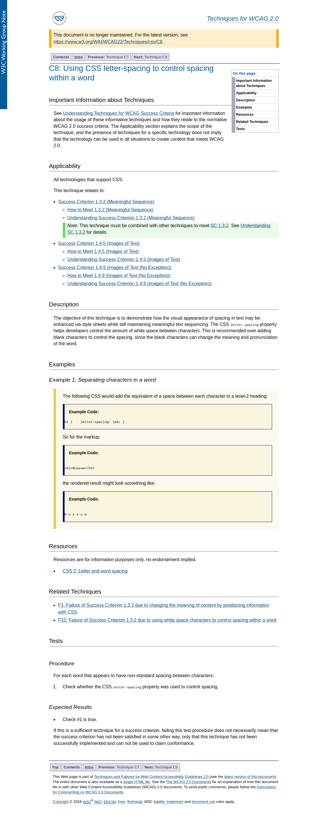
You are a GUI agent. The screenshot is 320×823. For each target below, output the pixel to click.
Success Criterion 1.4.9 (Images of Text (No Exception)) (115, 267)
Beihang (134, 802)
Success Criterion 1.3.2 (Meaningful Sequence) (106, 201)
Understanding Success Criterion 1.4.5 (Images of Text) (123, 259)
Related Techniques (252, 122)
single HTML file (136, 782)
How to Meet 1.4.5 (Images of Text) (103, 251)
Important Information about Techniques (254, 83)
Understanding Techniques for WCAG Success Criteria (118, 113)
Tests (240, 129)
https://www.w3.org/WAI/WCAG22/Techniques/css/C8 (108, 41)
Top (55, 767)
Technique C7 (108, 57)
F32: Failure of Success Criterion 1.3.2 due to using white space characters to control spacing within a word (167, 620)
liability (159, 802)
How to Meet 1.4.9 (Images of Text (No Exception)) (118, 275)
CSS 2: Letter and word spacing (95, 571)
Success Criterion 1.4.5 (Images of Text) (99, 243)
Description (245, 100)
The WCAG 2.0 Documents (188, 782)
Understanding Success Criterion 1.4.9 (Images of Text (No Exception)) (139, 283)
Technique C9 (150, 57)
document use (203, 802)
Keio (121, 802)
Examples (244, 107)
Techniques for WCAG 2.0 (242, 18)
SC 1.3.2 (219, 225)
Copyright (61, 802)
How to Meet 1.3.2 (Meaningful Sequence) (110, 209)
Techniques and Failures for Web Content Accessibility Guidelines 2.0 (151, 776)
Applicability (246, 93)
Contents (61, 57)
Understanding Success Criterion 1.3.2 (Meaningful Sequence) (131, 217)
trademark (175, 802)
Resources (245, 115)
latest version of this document (249, 776)
